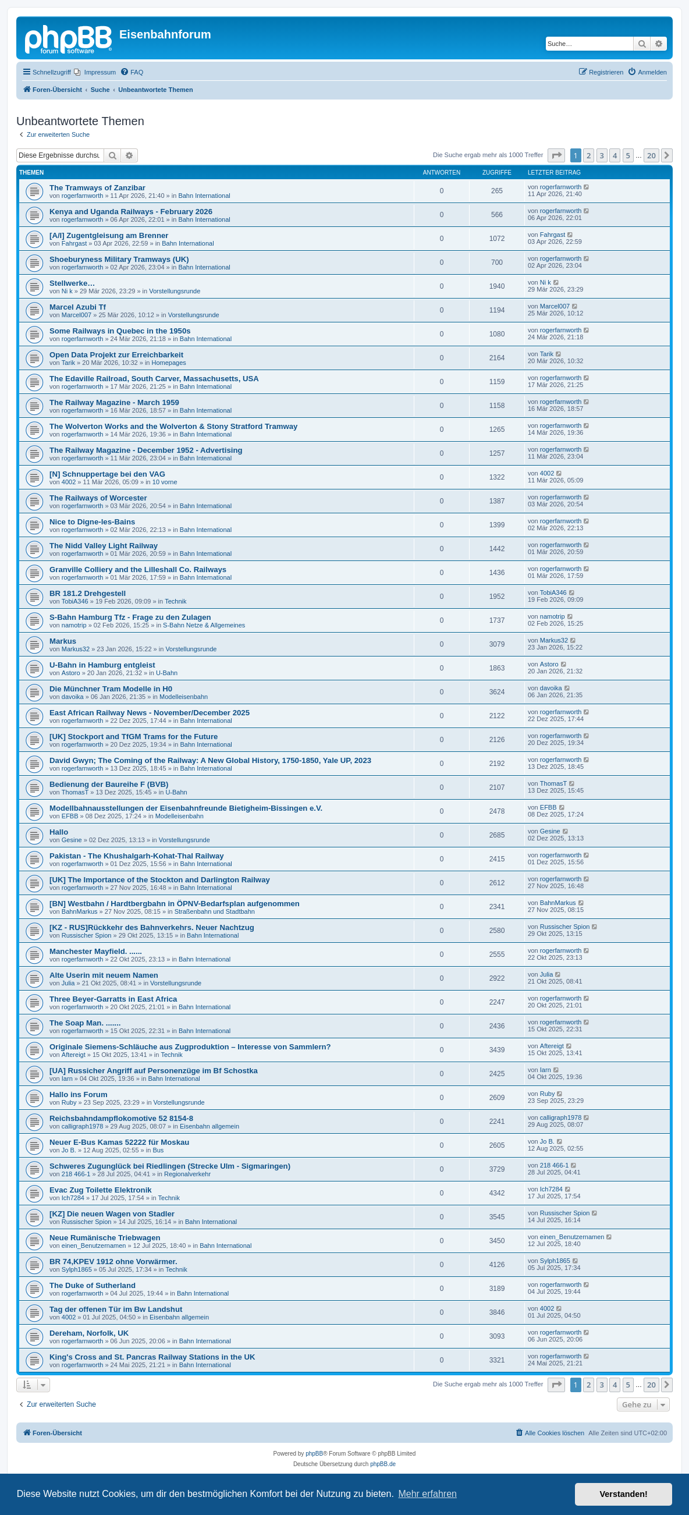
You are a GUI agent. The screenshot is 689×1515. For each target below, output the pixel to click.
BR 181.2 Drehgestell (87, 593)
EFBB (70, 816)
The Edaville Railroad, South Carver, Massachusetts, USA (154, 378)
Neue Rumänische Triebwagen (105, 1237)
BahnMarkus (80, 911)
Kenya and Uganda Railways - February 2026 (130, 211)
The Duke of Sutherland (92, 1285)
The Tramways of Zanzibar (97, 187)
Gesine (72, 839)
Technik (175, 601)
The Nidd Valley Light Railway (103, 545)
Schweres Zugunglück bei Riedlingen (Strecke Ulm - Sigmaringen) (169, 1166)
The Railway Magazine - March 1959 (114, 402)
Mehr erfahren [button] (427, 1494)
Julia (68, 983)
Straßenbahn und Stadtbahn (215, 911)
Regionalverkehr (187, 1173)
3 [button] (602, 155)
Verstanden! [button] (624, 1494)
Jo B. (69, 1150)
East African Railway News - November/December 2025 (149, 712)
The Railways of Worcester (98, 498)
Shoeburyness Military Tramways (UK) (119, 259)
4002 (69, 481)
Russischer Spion (87, 935)
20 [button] (651, 155)
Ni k (67, 291)
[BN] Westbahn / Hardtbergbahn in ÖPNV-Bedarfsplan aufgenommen (174, 903)
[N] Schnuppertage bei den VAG (107, 474)
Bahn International (204, 195)
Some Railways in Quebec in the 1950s (120, 331)
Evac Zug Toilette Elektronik (100, 1190)
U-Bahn (166, 672)
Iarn (67, 1078)
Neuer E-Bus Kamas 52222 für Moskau (119, 1142)
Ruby (69, 1102)
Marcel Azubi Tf (77, 307)
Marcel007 (76, 314)
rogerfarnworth (83, 195)
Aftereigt (74, 1054)
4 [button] (615, 155)
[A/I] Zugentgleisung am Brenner (108, 235)
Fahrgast (74, 243)
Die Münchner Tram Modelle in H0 (110, 688)
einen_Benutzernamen (94, 1245)
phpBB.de (383, 1464)
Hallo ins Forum (78, 1094)
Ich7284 (73, 1197)
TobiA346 (75, 601)
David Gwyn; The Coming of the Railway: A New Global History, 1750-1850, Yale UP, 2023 (210, 760)
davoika (73, 696)
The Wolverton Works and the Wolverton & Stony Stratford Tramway (173, 426)
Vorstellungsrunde (174, 291)
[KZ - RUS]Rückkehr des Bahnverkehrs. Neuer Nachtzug (151, 927)
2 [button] (589, 155)
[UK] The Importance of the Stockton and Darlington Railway (159, 879)
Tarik (68, 362)
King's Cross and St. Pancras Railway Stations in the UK (152, 1357)
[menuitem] (95, 72)
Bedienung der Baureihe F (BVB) (108, 784)
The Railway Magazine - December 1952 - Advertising (146, 450)
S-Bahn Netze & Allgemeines (204, 625)
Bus (158, 1150)
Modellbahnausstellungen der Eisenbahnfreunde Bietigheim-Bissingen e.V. (185, 808)
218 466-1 (76, 1173)
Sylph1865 (77, 1269)
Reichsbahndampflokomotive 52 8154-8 (121, 1118)
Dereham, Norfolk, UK (89, 1333)
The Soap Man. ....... (84, 1023)
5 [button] (628, 155)
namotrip (74, 625)
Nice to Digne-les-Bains (92, 521)
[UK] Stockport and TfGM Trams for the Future (133, 736)
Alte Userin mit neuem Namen (103, 975)
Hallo (58, 832)
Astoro (71, 672)
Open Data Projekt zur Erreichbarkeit (116, 354)
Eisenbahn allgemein (209, 1126)
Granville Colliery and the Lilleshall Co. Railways (137, 569)
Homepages (169, 362)
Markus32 (76, 648)
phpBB (314, 1453)
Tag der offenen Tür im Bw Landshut (115, 1309)
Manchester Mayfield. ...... (95, 951)
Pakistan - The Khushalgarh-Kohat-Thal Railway (136, 855)
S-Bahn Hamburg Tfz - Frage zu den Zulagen (130, 617)
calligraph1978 (83, 1126)
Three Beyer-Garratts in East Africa (113, 999)
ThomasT (75, 792)
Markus (62, 641)
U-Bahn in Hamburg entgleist (102, 665)
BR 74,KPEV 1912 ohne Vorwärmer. (113, 1261)
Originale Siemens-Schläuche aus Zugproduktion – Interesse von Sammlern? (190, 1046)
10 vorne (164, 481)
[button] (556, 155)
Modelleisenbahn (183, 696)
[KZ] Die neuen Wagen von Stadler (112, 1213)
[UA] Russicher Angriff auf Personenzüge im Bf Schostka (153, 1070)
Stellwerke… (72, 283)
